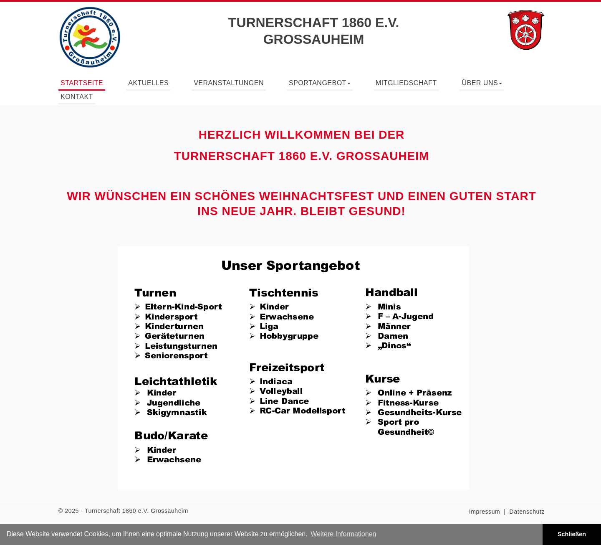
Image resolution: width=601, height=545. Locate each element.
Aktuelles (148, 82)
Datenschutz (527, 511)
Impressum (484, 511)
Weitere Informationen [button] (343, 533)
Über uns (482, 82)
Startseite (82, 82)
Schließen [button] (572, 534)
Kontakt (77, 96)
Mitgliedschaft (406, 82)
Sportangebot (320, 82)
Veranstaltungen (229, 82)
